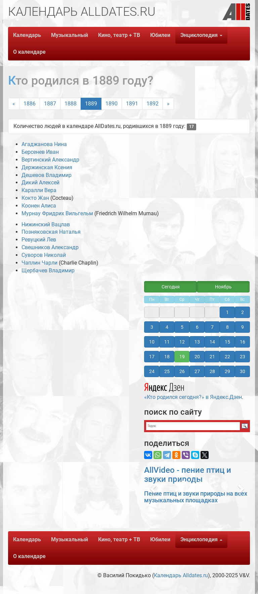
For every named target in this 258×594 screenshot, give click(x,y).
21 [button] (212, 356)
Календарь (27, 35)
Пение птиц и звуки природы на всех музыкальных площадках (195, 497)
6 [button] (197, 327)
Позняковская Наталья (51, 232)
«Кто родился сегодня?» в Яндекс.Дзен (193, 390)
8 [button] (227, 327)
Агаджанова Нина (44, 144)
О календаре (29, 52)
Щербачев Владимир (48, 270)
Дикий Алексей (40, 182)
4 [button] (167, 327)
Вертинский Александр (50, 159)
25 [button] (167, 371)
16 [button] (242, 342)
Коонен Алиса (39, 205)
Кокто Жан (35, 198)
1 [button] (227, 312)
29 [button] (227, 371)
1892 (152, 103)
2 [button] (242, 312)
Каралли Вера (39, 190)
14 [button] (212, 342)
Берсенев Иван (40, 152)
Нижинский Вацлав (46, 224)
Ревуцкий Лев (39, 239)
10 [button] (152, 342)
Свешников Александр (50, 247)
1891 (132, 103)
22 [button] (227, 356)
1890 (111, 103)
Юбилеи (160, 35)
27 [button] (197, 371)
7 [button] (212, 327)
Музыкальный (69, 35)
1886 (30, 103)
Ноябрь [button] (223, 286)
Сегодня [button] (171, 286)
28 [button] (212, 371)
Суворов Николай (44, 255)
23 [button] (242, 356)
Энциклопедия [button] (201, 35)
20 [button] (197, 356)
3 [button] (151, 327)
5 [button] (182, 327)
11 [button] (167, 342)
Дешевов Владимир (47, 175)
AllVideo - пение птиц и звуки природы (187, 474)
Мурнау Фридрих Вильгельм (57, 213)
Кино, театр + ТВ (119, 35)
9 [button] (242, 327)
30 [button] (242, 371)
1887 (50, 103)
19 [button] (182, 356)
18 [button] (167, 356)
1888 (70, 103)
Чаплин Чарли (39, 263)
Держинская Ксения (47, 167)
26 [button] (182, 371)
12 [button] (182, 342)
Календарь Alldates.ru (181, 575)
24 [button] (152, 371)
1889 (91, 103)
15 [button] (227, 342)
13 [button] (197, 342)
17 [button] (152, 356)
